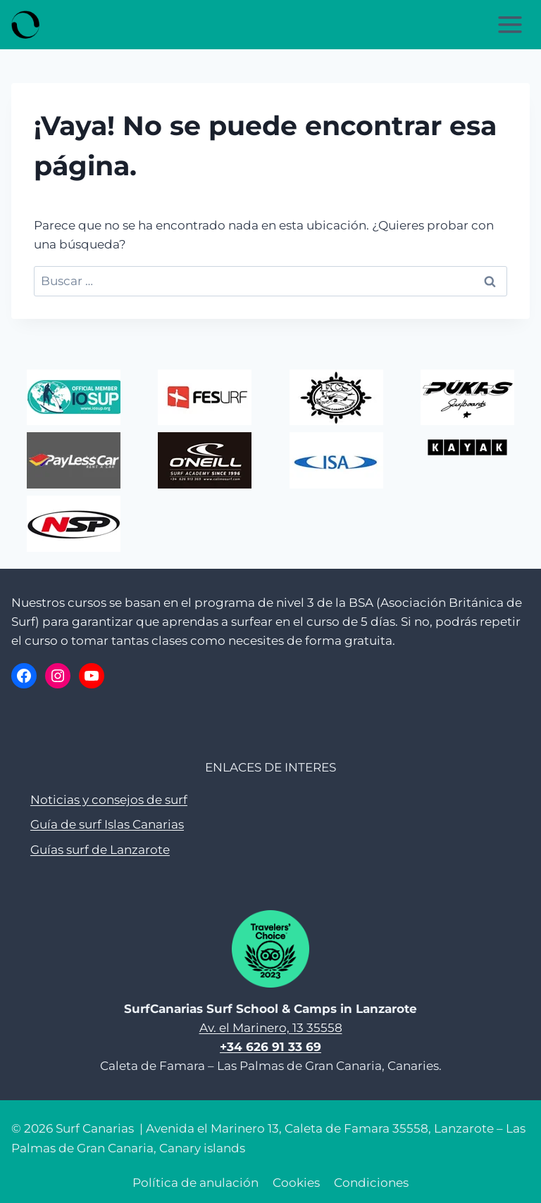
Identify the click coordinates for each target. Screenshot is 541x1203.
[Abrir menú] (510, 24)
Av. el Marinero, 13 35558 (270, 1028)
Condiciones (371, 1183)
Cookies (296, 1183)
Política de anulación (195, 1183)
